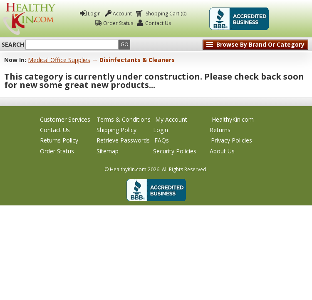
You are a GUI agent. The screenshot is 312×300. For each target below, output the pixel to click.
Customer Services (65, 119)
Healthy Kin (29, 19)
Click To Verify (290, 19)
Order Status (118, 23)
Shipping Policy (116, 130)
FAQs (161, 140)
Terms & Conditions (124, 119)
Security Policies (174, 151)
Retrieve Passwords (123, 140)
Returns (220, 130)
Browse (260, 44)
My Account (171, 119)
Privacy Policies (231, 140)
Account (122, 13)
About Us (222, 151)
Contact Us (158, 23)
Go (125, 44)
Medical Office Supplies (59, 60)
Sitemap (108, 151)
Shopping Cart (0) (165, 13)
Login (94, 13)
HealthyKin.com (233, 119)
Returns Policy (59, 140)
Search (13, 45)
